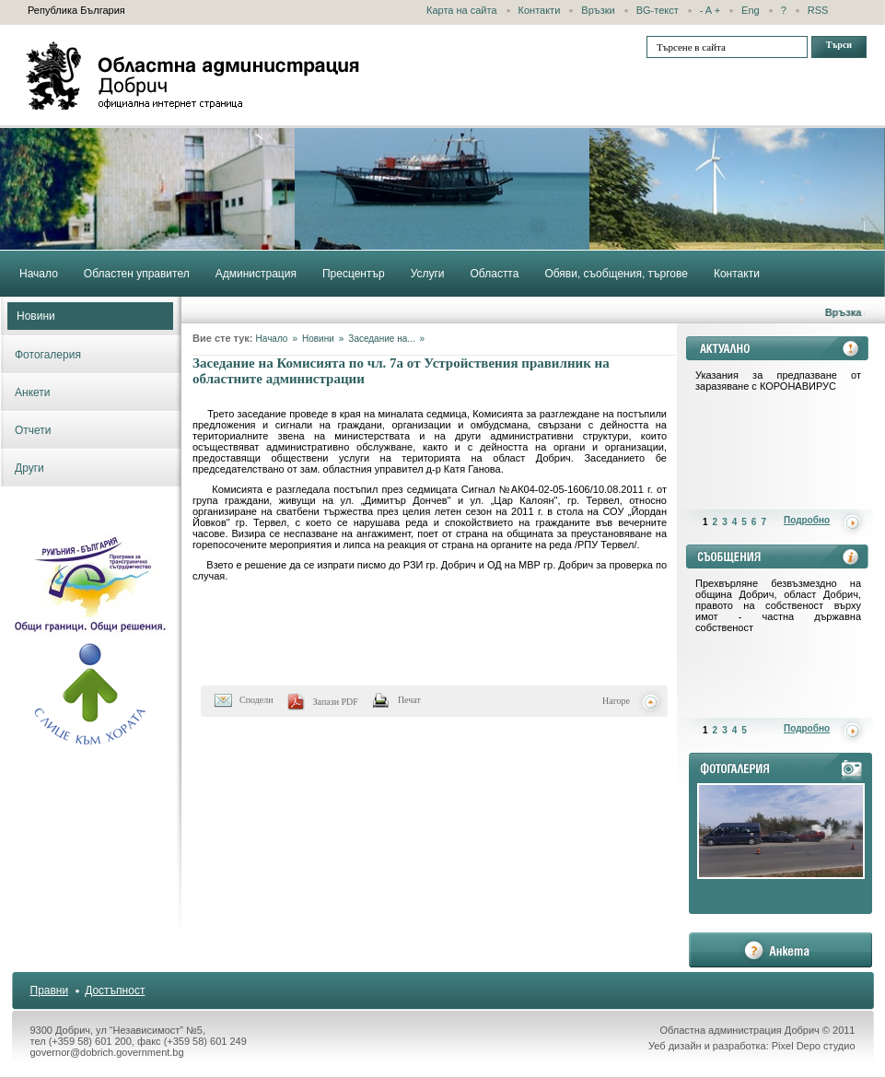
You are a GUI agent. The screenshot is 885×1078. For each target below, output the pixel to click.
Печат (409, 700)
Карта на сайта (461, 10)
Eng (750, 10)
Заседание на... (381, 339)
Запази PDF (335, 702)
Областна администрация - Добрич (193, 75)
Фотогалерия (48, 354)
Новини (36, 316)
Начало (272, 339)
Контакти (539, 10)
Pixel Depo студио (814, 1045)
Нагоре (616, 701)
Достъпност (115, 990)
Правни (49, 990)
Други (29, 468)
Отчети (33, 430)
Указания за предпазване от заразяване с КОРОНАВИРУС (778, 380)
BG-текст (657, 10)
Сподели (256, 700)
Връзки (597, 10)
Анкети (33, 392)
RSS (818, 10)
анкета (780, 949)
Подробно (807, 520)
